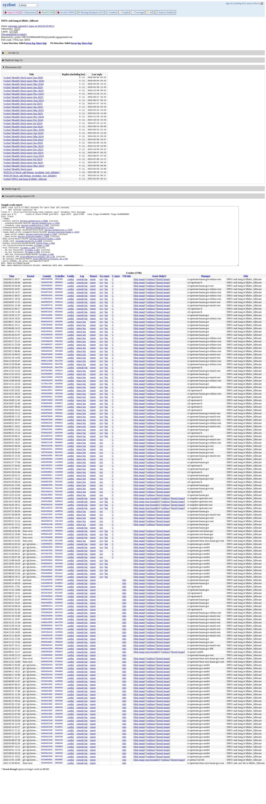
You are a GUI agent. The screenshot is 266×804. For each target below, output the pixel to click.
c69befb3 (59, 707)
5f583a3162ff (47, 433)
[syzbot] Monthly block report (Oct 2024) (23, 120)
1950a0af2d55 (47, 547)
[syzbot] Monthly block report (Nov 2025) (23, 94)
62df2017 (59, 524)
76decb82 (59, 518)
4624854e (59, 697)
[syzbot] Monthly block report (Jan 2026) (23, 87)
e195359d (59, 717)
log (106, 279)
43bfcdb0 (59, 279)
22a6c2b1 (59, 338)
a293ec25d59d (47, 289)
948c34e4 (59, 341)
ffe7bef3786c (47, 681)
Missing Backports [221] (91, 12)
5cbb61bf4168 (47, 720)
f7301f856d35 (47, 325)
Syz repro (104, 276)
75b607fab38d (47, 400)
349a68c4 (59, 420)
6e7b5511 (59, 308)
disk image (139, 279)
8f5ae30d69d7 (47, 570)
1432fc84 (59, 377)
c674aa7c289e (47, 541)
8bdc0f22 (59, 446)
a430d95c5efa (47, 423)
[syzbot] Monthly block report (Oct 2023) (23, 149)
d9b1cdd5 (59, 456)
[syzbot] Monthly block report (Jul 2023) (23, 159)
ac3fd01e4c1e (47, 590)
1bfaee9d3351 (47, 286)
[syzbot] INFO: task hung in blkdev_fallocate (25, 179)
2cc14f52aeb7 (47, 557)
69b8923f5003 (47, 609)
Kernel (30, 276)
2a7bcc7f (59, 478)
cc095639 (59, 580)
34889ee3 (59, 436)
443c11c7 (59, 573)
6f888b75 (59, 423)
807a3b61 (59, 570)
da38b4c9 (59, 390)
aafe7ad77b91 (47, 550)
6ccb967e (59, 583)
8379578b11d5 (47, 367)
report (93, 279)
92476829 (59, 514)
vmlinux (151, 279)
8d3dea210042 (47, 456)
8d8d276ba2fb (47, 426)
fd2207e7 (59, 315)
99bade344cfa (47, 322)
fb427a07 (59, 482)
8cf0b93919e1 (47, 406)
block (17, 29)
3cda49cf (59, 498)
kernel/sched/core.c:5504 (34, 224)
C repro (116, 276)
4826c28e (59, 328)
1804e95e (59, 322)
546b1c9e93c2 (47, 331)
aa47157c (59, 609)
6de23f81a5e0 (47, 308)
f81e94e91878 (47, 763)
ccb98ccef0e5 (47, 622)
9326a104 (59, 426)
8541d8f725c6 (47, 292)
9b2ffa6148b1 (47, 371)
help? (162, 276)
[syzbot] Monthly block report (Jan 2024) (23, 143)
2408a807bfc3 (47, 606)
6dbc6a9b (59, 619)
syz (101, 279)
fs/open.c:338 (41, 253)
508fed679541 (47, 295)
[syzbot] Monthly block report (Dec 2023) (23, 146)
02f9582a (59, 410)
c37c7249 (59, 606)
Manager (205, 276)
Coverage (138, 12)
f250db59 (59, 746)
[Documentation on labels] (14, 34)
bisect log (41, 43)
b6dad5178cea (47, 518)
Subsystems (29, 12)
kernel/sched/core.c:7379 (58, 234)
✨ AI (149, 12)
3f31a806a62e (47, 498)
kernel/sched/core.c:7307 (35, 229)
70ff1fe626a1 (47, 452)
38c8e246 (59, 299)
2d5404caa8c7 (47, 387)
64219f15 (59, 590)
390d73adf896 (47, 279)
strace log (81, 322)
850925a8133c (47, 505)
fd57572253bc (47, 315)
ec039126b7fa (47, 531)
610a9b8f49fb (47, 482)
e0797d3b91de (47, 335)
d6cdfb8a (59, 325)
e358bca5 (59, 743)
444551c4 (59, 371)
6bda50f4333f (47, 312)
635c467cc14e (47, 658)
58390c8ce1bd (47, 524)
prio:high (13, 32)
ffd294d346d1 (47, 612)
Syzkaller (60, 276)
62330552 (59, 603)
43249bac (59, 305)
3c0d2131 (59, 684)
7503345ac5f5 (47, 380)
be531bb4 (59, 655)
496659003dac (47, 348)
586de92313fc (47, 599)
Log (82, 276)
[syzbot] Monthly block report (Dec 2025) (23, 90)
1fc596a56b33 (47, 655)
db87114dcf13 (47, 508)
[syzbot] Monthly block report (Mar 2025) (23, 110)
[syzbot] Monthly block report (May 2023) (23, 166)
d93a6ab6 (59, 671)
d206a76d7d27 (47, 449)
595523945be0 (47, 357)
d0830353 (59, 763)
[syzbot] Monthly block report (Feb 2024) (23, 139)
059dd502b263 (47, 364)
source (250, 3)
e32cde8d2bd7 (47, 410)
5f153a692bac (47, 760)
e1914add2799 (47, 583)
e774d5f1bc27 (47, 299)
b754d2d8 (59, 675)
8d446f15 (59, 452)
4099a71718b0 (47, 361)
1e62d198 (59, 658)
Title (245, 276)
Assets (155, 276)
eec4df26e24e (47, 527)
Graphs (124, 12)
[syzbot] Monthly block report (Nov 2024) (23, 117)
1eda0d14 (59, 429)
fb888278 (59, 501)
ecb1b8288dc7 (47, 472)
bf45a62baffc (47, 563)
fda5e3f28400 (47, 354)
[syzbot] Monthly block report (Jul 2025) (23, 104)
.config (70, 279)
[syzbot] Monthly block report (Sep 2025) (23, 97)
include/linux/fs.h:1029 (28, 248)
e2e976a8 (59, 295)
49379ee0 (59, 563)
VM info (126, 276)
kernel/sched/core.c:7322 (40, 232)
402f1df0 (59, 400)
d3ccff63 (59, 361)
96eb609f (59, 760)
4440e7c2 (59, 302)
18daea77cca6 (47, 442)
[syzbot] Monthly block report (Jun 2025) (23, 107)
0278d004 (59, 397)
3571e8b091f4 (47, 344)
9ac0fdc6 (59, 380)
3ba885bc (59, 442)
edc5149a (59, 433)
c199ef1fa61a (47, 567)
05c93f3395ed (47, 560)
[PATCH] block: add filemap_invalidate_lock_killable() (30, 175)
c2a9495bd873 (47, 544)
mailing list (239, 3)
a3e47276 (59, 704)
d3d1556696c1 (47, 397)
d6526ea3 (59, 312)
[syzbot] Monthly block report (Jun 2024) (23, 126)
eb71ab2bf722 (47, 305)
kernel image (163, 279)
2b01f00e (59, 701)
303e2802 (59, 292)
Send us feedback (165, 12)
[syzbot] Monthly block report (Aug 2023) (23, 156)
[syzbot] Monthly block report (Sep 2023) (23, 153)
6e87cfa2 (59, 612)
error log (30, 43)
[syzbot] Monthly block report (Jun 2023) (23, 162)
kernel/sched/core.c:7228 (46, 226)
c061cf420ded (47, 377)
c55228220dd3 (47, 393)
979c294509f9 (47, 580)
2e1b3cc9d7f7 (47, 390)
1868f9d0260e (47, 652)
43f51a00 (59, 351)
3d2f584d (59, 335)
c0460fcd (59, 318)
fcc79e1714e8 (47, 384)
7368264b (59, 753)
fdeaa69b (59, 567)
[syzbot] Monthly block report (17, 169)
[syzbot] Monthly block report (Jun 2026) (23, 77)
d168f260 (59, 733)
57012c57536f (47, 514)
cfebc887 (59, 596)
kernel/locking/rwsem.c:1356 (33, 242)
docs (256, 3)
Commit (47, 276)
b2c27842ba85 (47, 537)
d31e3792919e (47, 511)
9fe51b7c (59, 557)
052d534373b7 (47, 478)
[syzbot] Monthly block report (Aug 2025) (23, 100)
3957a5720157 (47, 593)
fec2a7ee (59, 730)
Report (93, 276)
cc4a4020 (59, 459)
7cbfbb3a (59, 632)
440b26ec (59, 413)
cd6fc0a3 (59, 393)
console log (82, 279)
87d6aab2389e (47, 403)
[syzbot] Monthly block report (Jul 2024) (23, 123)
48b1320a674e (47, 521)
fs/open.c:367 (32, 258)
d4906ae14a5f (47, 534)
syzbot (9, 4)
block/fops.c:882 (45, 250)
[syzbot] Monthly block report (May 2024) (23, 130)
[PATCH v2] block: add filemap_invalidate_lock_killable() (31, 172)
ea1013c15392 (47, 648)
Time (11, 276)
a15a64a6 (59, 724)
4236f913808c (47, 501)
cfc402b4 (59, 635)
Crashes (111, 12)
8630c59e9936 (47, 328)
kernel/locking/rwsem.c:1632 (45, 245)
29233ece (59, 286)
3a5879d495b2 (47, 459)
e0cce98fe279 (47, 436)
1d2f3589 (59, 665)
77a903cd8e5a (47, 619)
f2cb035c (59, 354)
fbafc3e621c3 (47, 488)
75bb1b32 (59, 387)
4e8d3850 (59, 599)
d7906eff (59, 403)
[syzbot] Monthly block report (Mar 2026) (23, 84)
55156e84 (59, 720)
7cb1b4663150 (47, 635)
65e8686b (59, 505)
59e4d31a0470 (47, 750)
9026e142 (59, 439)
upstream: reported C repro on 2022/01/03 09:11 (31, 26)
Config (70, 276)
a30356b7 (59, 331)
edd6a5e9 (59, 449)
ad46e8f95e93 (47, 413)
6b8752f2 (59, 750)
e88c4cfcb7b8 (47, 446)
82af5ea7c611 (47, 753)
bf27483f (59, 576)
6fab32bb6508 (47, 318)
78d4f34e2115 (47, 632)
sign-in (229, 3)
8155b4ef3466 (47, 661)
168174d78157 (47, 465)
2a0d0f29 (59, 511)
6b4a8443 (59, 688)
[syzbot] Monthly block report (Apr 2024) (23, 133)
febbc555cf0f (47, 351)
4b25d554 (59, 384)
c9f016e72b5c (47, 429)
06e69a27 (59, 289)
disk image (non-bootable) (146, 498)
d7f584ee (59, 661)
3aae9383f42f (47, 302)
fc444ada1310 (47, 338)
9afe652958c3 (47, 596)
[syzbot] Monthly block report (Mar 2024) (23, 136)
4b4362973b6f (47, 684)
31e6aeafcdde (47, 282)
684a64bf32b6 (47, 420)
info (124, 580)
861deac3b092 (47, 495)
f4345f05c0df (47, 439)
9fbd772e (59, 547)
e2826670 (59, 344)
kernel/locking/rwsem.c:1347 (41, 240)
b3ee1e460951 (47, 603)
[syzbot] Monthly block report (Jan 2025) (23, 113)
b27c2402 (59, 541)
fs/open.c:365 (32, 261)
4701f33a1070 (47, 341)
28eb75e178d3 (47, 639)
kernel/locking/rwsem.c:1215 (63, 237)
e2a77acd (59, 521)
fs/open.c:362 (27, 256)
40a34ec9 (59, 348)
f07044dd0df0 (47, 374)
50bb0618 (59, 282)
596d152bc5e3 (47, 665)
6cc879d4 (59, 527)
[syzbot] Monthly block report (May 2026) (23, 81)
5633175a (59, 740)
